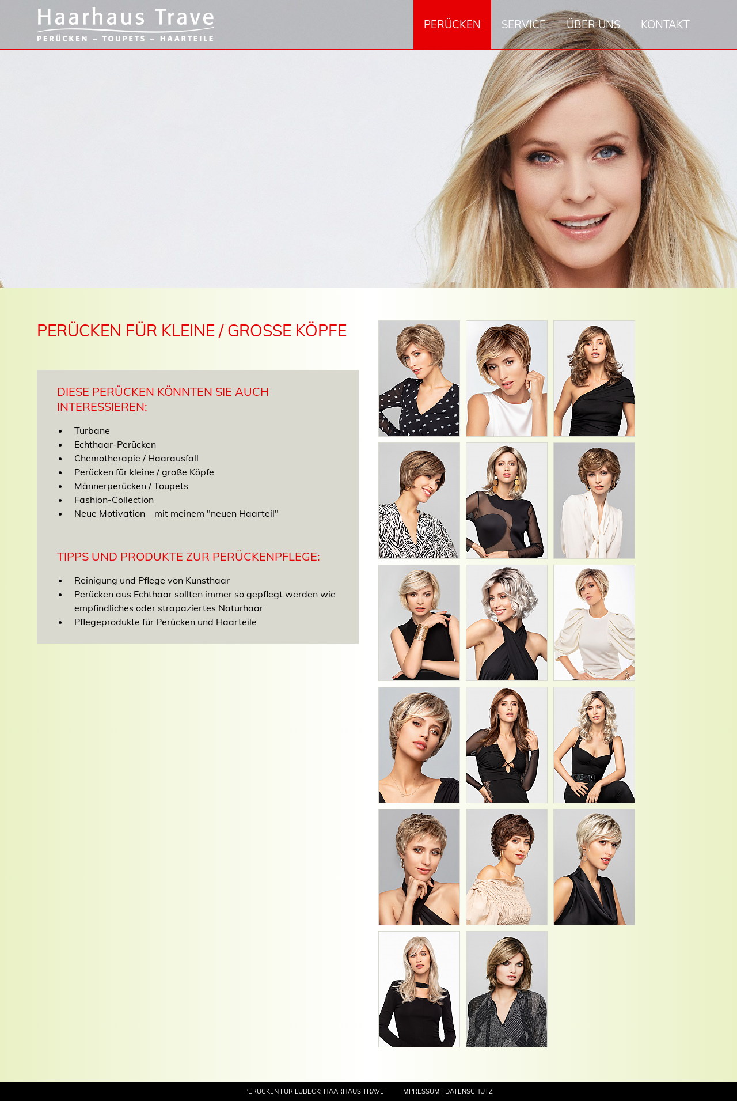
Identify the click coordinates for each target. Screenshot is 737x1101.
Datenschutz (469, 1091)
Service (524, 24)
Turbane (92, 430)
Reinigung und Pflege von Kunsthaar (152, 580)
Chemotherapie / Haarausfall (136, 458)
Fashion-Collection (114, 499)
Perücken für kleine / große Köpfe (144, 472)
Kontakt (665, 24)
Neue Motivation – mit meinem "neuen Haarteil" (176, 513)
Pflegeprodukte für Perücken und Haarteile (165, 621)
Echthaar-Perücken (115, 444)
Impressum (420, 1091)
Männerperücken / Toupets (131, 485)
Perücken (452, 24)
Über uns (593, 24)
